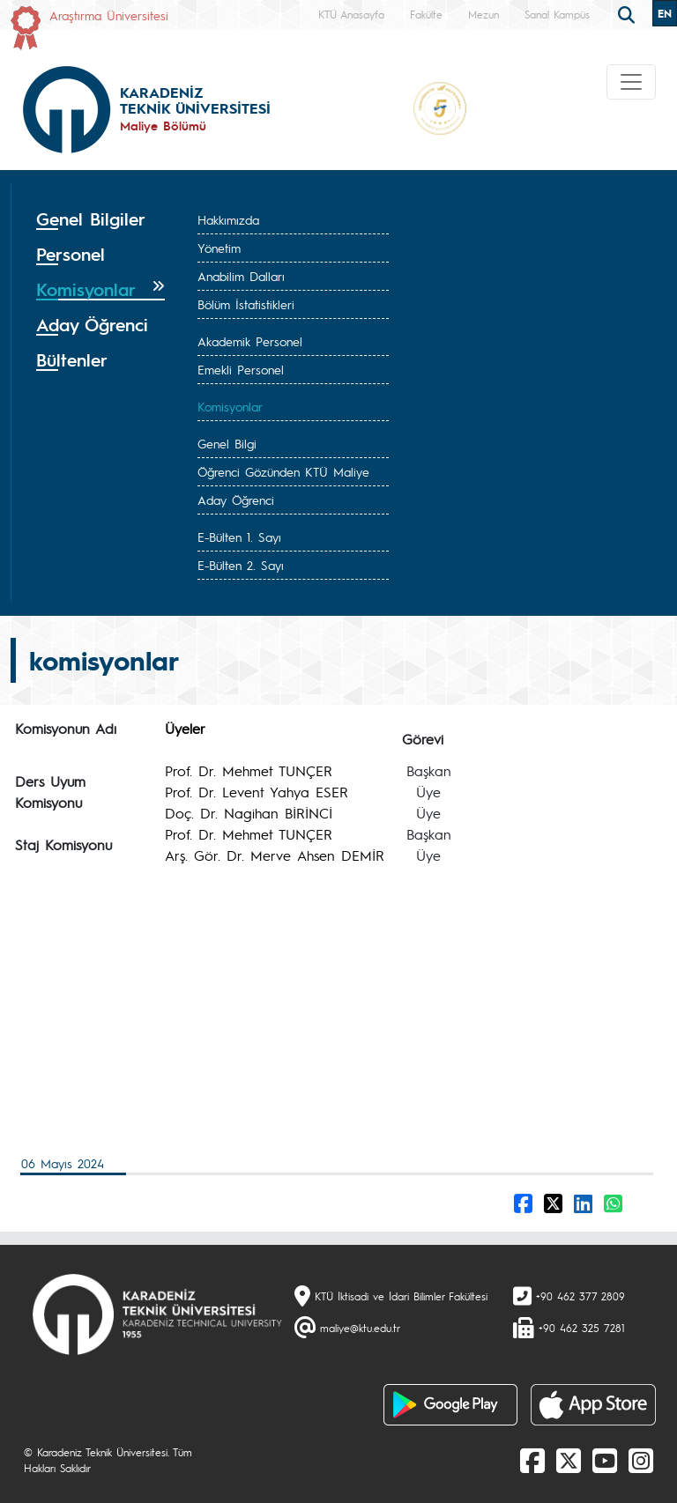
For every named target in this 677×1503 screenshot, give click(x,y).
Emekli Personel (240, 369)
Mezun (483, 14)
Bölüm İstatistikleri (245, 304)
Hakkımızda (228, 219)
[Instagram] (641, 1459)
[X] (568, 1459)
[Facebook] (532, 1459)
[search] (628, 13)
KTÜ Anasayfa (351, 14)
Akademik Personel (249, 341)
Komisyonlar (230, 406)
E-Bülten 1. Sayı (239, 536)
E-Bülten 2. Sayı (240, 565)
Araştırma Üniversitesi (108, 15)
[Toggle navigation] (631, 82)
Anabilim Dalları (241, 276)
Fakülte (426, 14)
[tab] (100, 219)
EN (665, 13)
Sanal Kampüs (557, 14)
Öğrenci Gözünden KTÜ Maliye (283, 471)
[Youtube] (604, 1459)
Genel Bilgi (227, 443)
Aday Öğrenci (235, 499)
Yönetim (219, 247)
